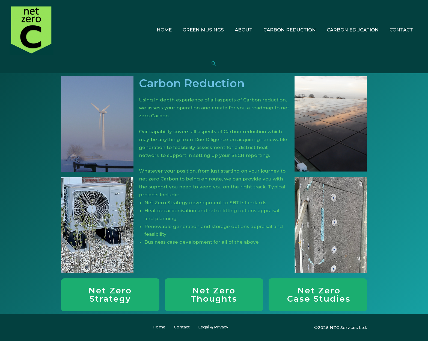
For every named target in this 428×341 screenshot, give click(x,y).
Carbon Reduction (294, 30)
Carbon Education (355, 30)
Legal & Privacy (208, 327)
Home (173, 30)
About (249, 30)
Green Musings (210, 30)
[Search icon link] (214, 63)
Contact (402, 30)
